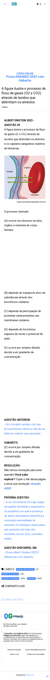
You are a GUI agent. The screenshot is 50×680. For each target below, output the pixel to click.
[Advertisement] (25, 42)
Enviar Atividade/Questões (35, 650)
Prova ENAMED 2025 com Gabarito (25, 78)
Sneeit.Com (29, 675)
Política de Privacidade (35, 654)
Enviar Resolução (14, 650)
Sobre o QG (14, 654)
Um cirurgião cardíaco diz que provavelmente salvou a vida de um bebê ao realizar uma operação (24, 429)
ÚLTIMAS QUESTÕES (12, 599)
